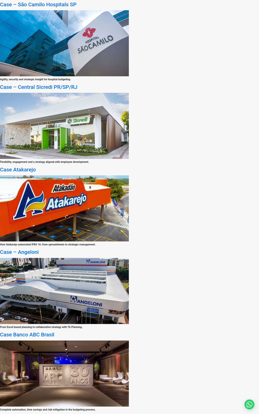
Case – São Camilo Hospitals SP (38, 4)
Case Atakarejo (18, 169)
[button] (249, 404)
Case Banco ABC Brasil (27, 334)
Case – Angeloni (19, 252)
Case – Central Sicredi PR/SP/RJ (38, 87)
